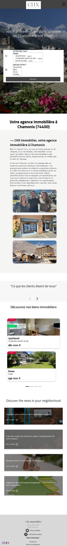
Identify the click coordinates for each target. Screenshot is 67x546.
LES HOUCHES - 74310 (28, 61)
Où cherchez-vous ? (20, 51)
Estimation (52, 48)
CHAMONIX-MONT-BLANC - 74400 (28, 58)
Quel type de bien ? (19, 65)
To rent (32, 48)
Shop (17, 69)
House (17, 72)
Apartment (17, 67)
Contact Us (33, 542)
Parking (17, 74)
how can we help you (33, 544)
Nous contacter (35, 530)
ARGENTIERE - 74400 (28, 56)
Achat (12, 48)
